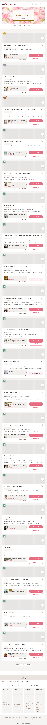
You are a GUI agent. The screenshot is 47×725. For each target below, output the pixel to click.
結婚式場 (18, 681)
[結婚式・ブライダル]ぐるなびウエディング (9, 681)
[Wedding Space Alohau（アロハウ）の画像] (23, 385)
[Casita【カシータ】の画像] (23, 510)
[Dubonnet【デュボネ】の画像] (23, 70)
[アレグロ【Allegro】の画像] (23, 449)
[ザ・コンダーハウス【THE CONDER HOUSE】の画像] (23, 572)
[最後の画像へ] (42, 38)
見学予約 (36, 59)
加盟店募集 (40, 717)
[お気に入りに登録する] (42, 45)
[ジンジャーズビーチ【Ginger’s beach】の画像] (23, 418)
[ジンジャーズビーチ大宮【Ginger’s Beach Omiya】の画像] (23, 166)
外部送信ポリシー (27, 717)
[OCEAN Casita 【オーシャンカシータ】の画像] (23, 479)
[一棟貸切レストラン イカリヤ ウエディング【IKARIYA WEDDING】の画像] (23, 228)
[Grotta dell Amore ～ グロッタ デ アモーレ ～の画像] (23, 259)
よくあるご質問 (30, 719)
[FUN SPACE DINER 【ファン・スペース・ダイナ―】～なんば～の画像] (23, 102)
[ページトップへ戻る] (23, 677)
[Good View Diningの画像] (23, 198)
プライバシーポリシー (20, 717)
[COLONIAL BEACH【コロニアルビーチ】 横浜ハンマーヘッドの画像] (23, 323)
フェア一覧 (36, 55)
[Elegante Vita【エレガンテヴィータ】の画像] (23, 134)
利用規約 (10, 717)
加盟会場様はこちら (34, 717)
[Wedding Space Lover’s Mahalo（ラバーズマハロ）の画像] (23, 291)
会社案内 (6, 717)
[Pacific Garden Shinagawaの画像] (23, 354)
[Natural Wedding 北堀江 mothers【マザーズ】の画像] (23, 38)
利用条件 (13, 717)
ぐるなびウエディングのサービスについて (20, 719)
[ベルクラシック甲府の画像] (23, 605)
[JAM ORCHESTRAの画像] (23, 540)
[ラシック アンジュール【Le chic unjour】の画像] (23, 637)
